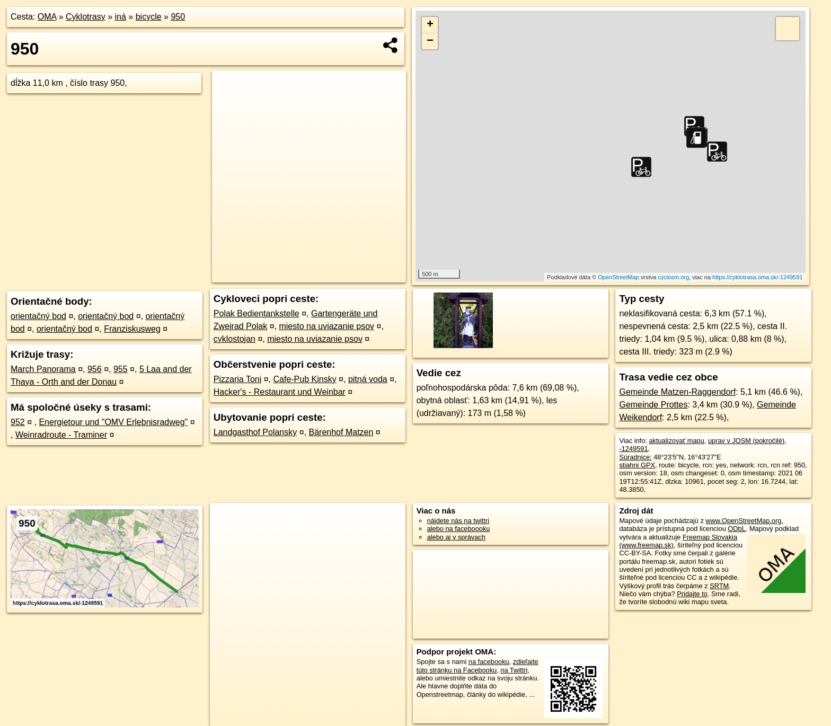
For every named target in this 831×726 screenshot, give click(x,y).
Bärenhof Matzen (341, 432)
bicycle (149, 16)
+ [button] (430, 25)
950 (178, 16)
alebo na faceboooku (458, 529)
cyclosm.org (673, 277)
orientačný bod (38, 316)
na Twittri (513, 670)
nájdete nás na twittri (458, 521)
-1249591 (633, 449)
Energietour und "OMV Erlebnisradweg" (113, 422)
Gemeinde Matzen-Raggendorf (677, 391)
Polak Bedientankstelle (256, 313)
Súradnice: (635, 457)
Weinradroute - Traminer (61, 434)
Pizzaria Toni (237, 379)
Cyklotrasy (85, 16)
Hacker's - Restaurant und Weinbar (280, 391)
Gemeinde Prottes (653, 404)
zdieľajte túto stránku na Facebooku (477, 666)
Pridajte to (692, 594)
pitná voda (367, 379)
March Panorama (43, 369)
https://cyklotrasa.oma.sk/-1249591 (757, 277)
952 (18, 422)
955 (120, 369)
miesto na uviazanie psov (326, 326)
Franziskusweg (132, 328)
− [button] (430, 41)
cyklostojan (234, 338)
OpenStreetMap (618, 277)
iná (120, 16)
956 (94, 369)
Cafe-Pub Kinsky (304, 379)
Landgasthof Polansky (255, 432)
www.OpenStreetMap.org (743, 521)
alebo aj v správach (456, 537)
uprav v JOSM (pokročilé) (746, 441)
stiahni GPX (637, 465)
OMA (47, 16)
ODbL (736, 529)
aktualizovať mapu (676, 441)
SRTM (719, 586)
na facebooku (488, 662)
